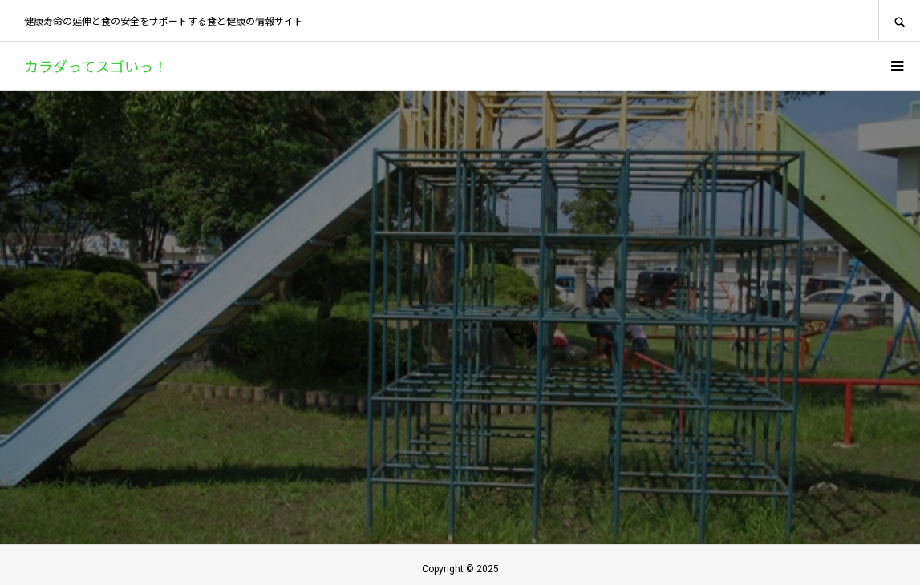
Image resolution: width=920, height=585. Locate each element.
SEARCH (899, 20)
